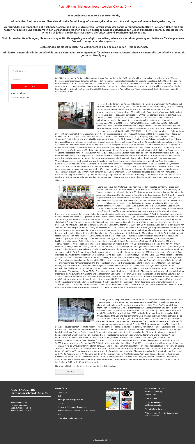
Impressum (62, 392)
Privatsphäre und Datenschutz (70, 418)
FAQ (59, 396)
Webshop (88, 440)
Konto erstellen (18, 93)
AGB (59, 414)
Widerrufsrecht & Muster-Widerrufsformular (76, 410)
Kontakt (61, 403)
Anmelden (29, 86)
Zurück (69, 371)
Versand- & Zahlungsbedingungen (72, 407)
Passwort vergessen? (20, 97)
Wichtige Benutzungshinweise (70, 399)
